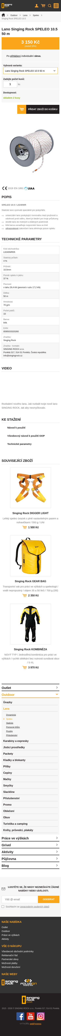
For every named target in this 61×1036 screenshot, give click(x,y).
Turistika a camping (15, 832)
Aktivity (7, 860)
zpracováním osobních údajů (34, 915)
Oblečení (8, 819)
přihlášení (15, 56)
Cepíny (7, 781)
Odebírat (48, 907)
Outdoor (13, 15)
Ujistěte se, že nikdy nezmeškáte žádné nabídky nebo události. (33, 897)
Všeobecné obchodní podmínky (18, 959)
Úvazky (7, 710)
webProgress (35, 1032)
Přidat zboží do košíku (42, 109)
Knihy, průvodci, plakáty (18, 838)
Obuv (6, 825)
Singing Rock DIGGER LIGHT (30, 521)
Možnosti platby (9, 971)
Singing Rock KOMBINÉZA (30, 657)
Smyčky (8, 793)
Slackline (8, 800)
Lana (25, 15)
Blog (5, 874)
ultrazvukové (12, 228)
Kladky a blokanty (14, 768)
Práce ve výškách (15, 846)
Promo (7, 812)
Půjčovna (9, 867)
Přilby (6, 774)
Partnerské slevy (10, 967)
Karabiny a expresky (16, 749)
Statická (9, 731)
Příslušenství (11, 743)
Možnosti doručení (11, 975)
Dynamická (11, 723)
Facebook (20, 1024)
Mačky (7, 787)
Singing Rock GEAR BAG (30, 589)
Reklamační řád (10, 963)
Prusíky (9, 739)
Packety (8, 762)
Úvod (3, 15)
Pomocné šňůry (13, 735)
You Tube (30, 1024)
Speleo (36, 15)
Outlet (6, 696)
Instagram (41, 1024)
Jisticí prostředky (14, 755)
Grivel (6, 853)
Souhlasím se (27, 915)
